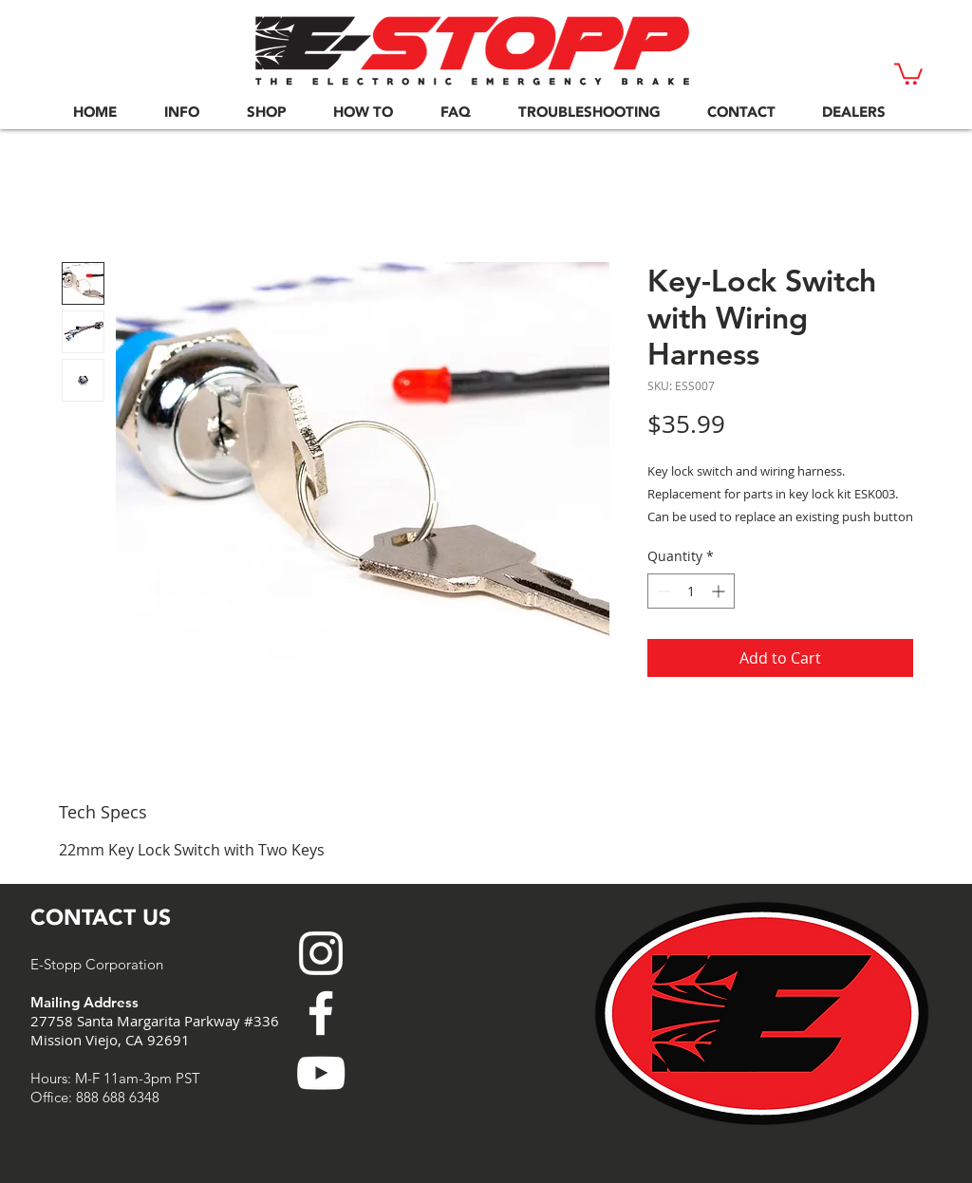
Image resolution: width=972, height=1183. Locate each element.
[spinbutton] (691, 591)
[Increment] (720, 591)
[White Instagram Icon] (320, 953)
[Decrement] (662, 591)
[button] (908, 72)
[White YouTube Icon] (320, 1072)
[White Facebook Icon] (320, 1013)
